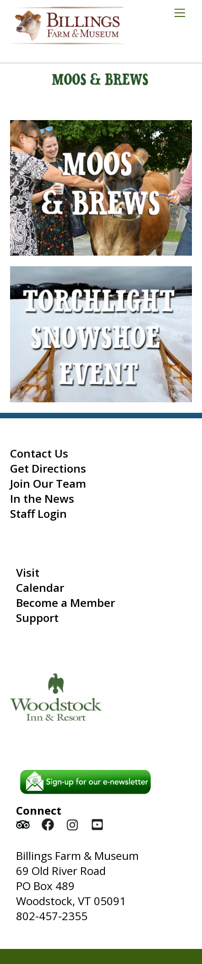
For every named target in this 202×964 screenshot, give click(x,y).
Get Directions (48, 468)
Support (37, 617)
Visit (27, 572)
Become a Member (65, 602)
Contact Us (39, 453)
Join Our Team (48, 483)
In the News (42, 498)
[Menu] (183, 12)
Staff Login (38, 513)
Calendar (40, 587)
